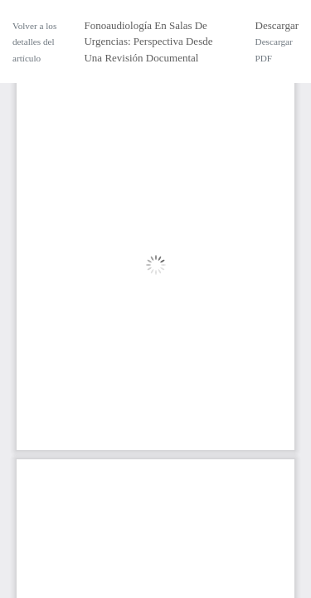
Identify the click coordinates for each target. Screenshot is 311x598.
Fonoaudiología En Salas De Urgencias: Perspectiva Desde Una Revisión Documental (148, 41)
